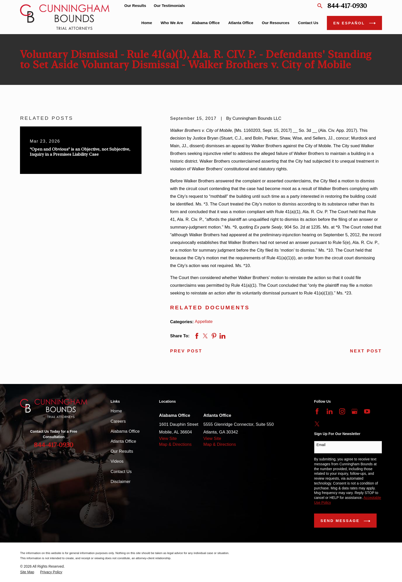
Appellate (204, 321)
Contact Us (121, 471)
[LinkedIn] (330, 411)
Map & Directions (175, 444)
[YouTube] (367, 411)
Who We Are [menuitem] (172, 23)
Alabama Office (125, 431)
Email (320, 445)
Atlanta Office (123, 441)
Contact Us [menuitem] (308, 23)
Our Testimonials (169, 5)
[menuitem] (27, 572)
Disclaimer (120, 481)
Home (116, 411)
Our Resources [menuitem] (275, 23)
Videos (117, 461)
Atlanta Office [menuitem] (240, 23)
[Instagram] (342, 411)
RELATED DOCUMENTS (209, 307)
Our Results (135, 5)
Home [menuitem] (146, 23)
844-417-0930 (347, 6)
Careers (118, 421)
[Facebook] (317, 411)
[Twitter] (317, 424)
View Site (168, 438)
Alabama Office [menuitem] (206, 23)
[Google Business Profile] (354, 411)
